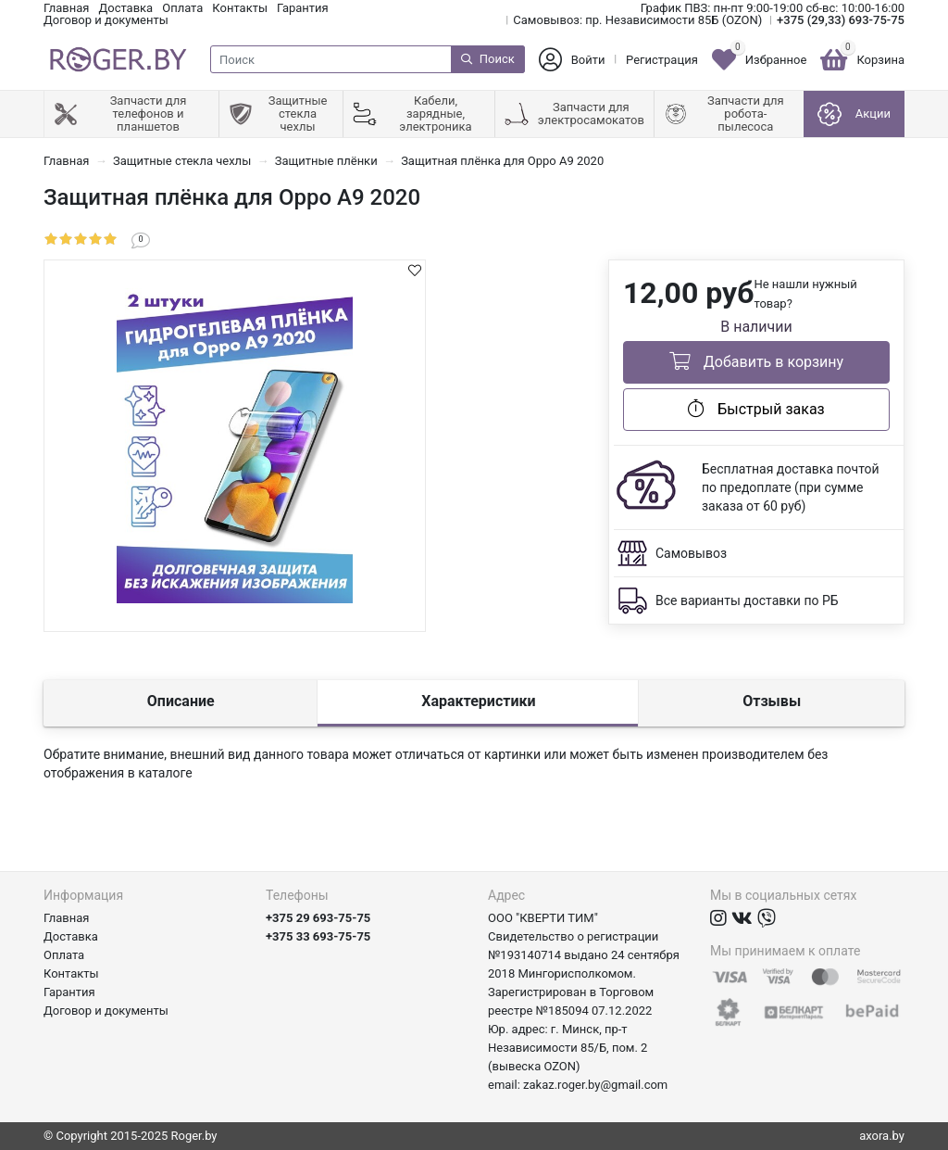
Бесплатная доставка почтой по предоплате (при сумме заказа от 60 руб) (790, 487)
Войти (588, 60)
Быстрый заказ (756, 408)
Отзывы (771, 701)
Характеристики (478, 701)
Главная (66, 8)
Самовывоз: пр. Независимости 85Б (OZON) (637, 20)
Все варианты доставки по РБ (747, 600)
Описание (181, 701)
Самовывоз (691, 553)
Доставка (125, 8)
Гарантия (303, 8)
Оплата (182, 8)
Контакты (240, 8)
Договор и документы (106, 20)
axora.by (881, 1136)
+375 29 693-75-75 (318, 918)
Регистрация (662, 60)
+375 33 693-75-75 (318, 936)
